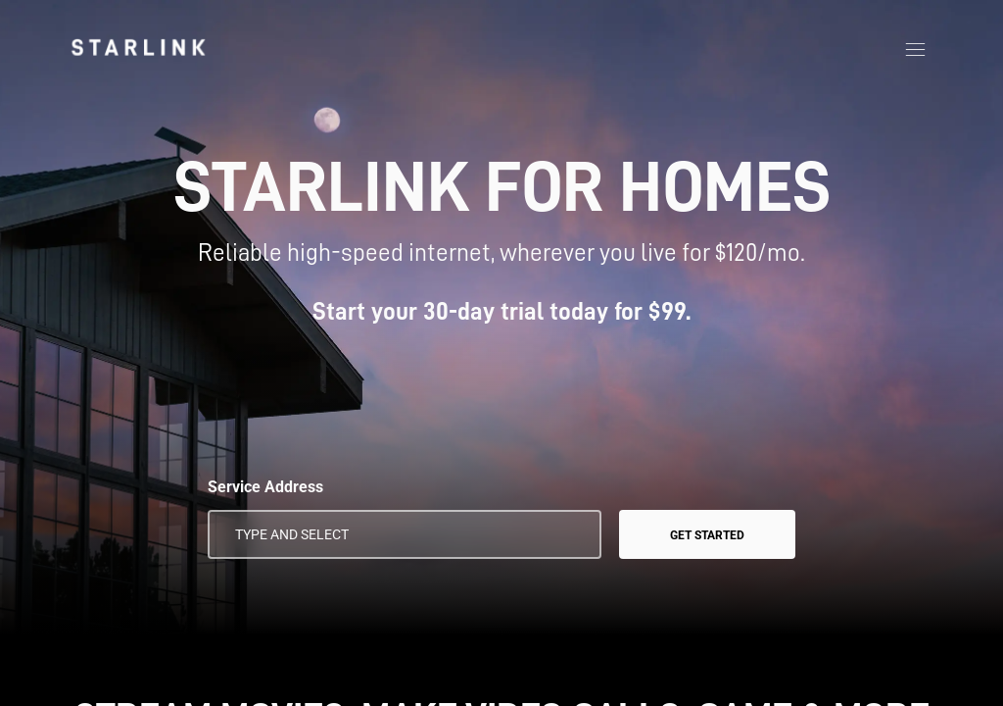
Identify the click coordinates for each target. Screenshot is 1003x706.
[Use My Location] (573, 534)
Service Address (265, 487)
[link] (138, 47)
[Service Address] (404, 534)
